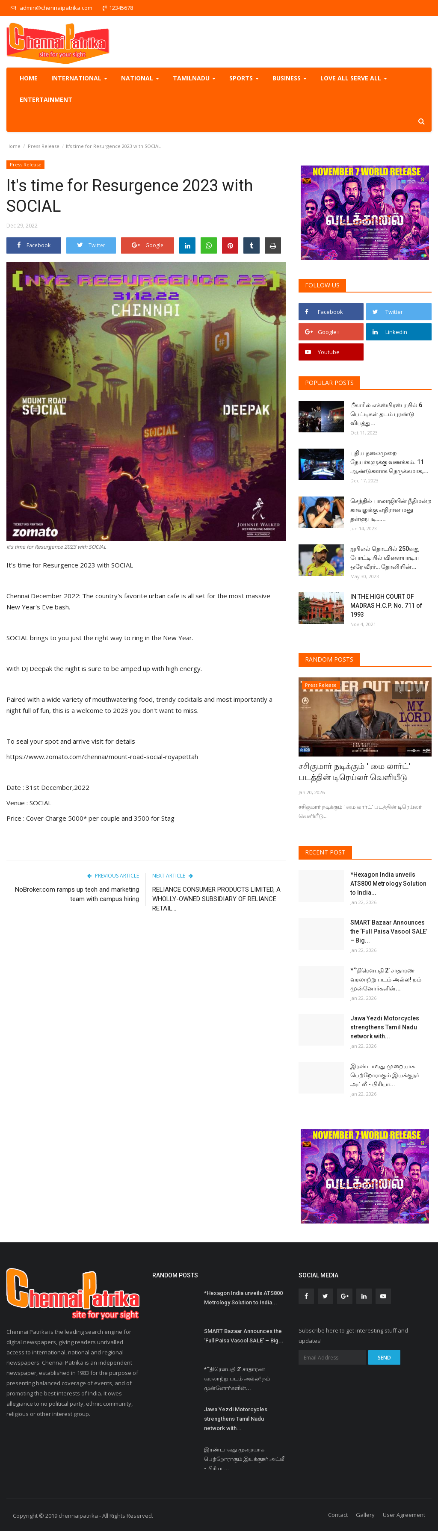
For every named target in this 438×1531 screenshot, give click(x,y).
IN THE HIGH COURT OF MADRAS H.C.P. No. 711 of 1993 (386, 605)
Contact (338, 1513)
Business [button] (289, 78)
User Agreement (404, 1513)
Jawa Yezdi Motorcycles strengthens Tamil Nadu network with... (384, 1025)
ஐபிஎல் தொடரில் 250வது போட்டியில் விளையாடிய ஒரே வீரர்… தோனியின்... (385, 557)
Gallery (365, 1513)
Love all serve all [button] (353, 78)
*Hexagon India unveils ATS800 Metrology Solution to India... (388, 881)
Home (29, 78)
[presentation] (400, 691)
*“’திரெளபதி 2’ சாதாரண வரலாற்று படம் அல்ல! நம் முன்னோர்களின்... (385, 977)
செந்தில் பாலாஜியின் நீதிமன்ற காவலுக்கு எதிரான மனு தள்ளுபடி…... (391, 509)
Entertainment (46, 99)
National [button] (140, 78)
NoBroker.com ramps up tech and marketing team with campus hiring (77, 894)
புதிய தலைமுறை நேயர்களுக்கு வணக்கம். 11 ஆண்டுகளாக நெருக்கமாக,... (389, 461)
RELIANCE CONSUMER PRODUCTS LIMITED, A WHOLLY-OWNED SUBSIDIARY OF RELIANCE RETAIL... (216, 899)
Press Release (43, 146)
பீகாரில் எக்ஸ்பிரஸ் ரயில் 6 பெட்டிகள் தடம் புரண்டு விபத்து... (386, 414)
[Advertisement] (146, 994)
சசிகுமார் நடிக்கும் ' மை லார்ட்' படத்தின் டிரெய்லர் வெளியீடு (360, 771)
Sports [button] (244, 78)
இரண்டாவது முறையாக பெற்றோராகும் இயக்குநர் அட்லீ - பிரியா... (384, 1073)
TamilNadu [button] (194, 78)
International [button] (79, 78)
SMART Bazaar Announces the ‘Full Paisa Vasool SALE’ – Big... (388, 929)
